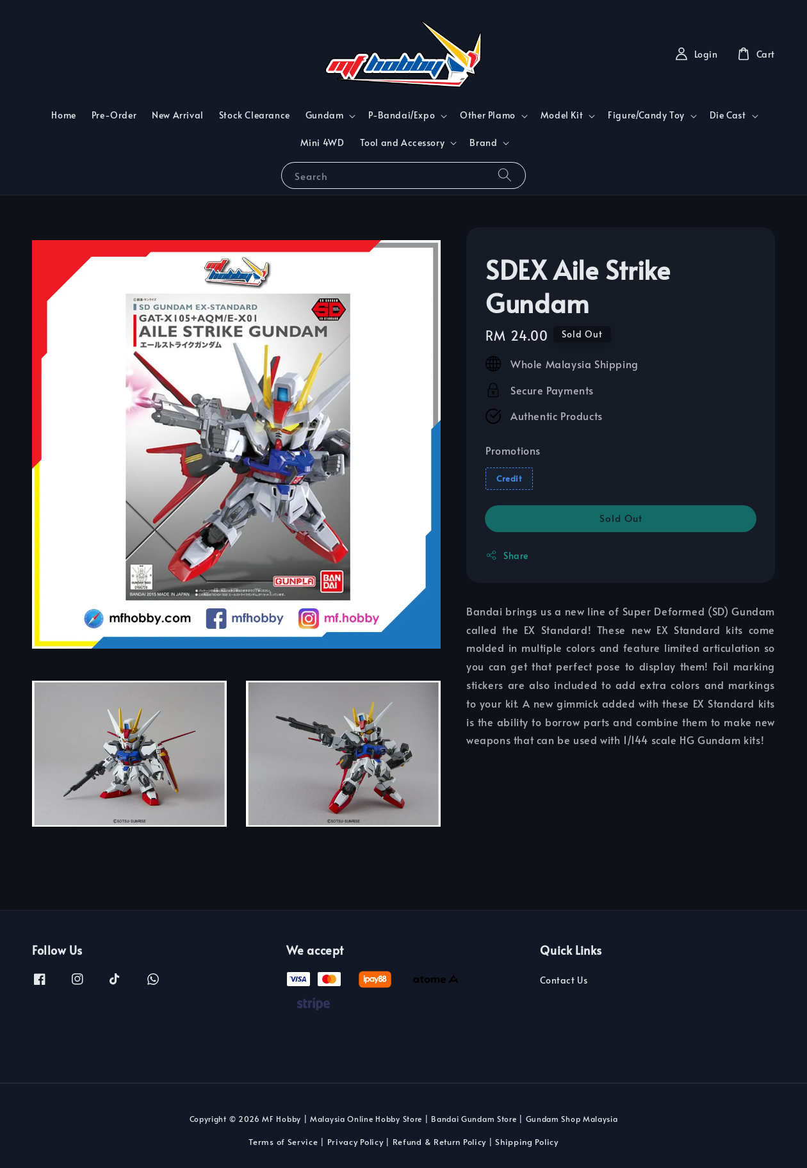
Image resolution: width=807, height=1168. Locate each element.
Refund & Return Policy (439, 1142)
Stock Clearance (254, 115)
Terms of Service (283, 1142)
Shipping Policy (526, 1142)
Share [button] (506, 555)
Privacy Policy (355, 1142)
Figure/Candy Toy (646, 115)
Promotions (513, 450)
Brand (483, 143)
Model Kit (562, 115)
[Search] (504, 175)
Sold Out (620, 517)
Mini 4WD (322, 142)
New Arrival (178, 115)
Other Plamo (488, 115)
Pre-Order (114, 115)
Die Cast (728, 115)
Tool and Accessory (402, 143)
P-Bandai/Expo (401, 115)
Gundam (325, 115)
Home (63, 115)
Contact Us (563, 980)
